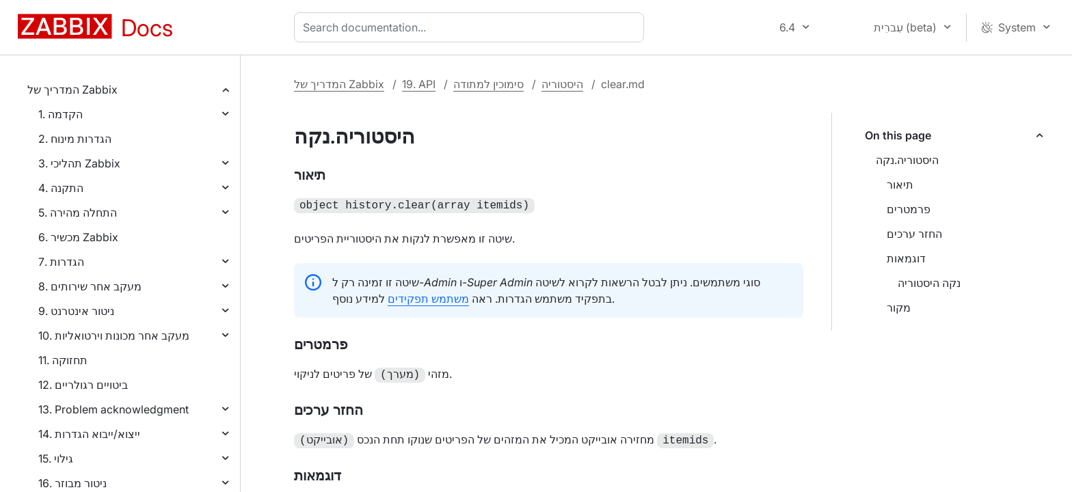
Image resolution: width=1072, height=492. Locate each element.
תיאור (900, 184)
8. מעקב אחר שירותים (90, 286)
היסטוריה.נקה (907, 160)
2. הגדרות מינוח (74, 139)
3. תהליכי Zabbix (79, 163)
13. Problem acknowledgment (113, 409)
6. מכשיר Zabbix (78, 237)
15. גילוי (55, 458)
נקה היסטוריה (929, 283)
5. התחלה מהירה (77, 212)
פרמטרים (908, 209)
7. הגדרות (61, 262)
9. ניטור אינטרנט (76, 311)
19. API (419, 84)
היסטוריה (562, 84)
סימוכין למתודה (488, 84)
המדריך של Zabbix (72, 89)
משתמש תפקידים (428, 297)
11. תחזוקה (63, 360)
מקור (899, 307)
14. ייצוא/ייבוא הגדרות (89, 434)
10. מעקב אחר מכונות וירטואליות (113, 335)
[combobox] (471, 27)
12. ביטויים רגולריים (83, 385)
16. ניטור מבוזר (72, 483)
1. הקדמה (60, 114)
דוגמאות (906, 258)
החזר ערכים (914, 234)
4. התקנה (60, 188)
